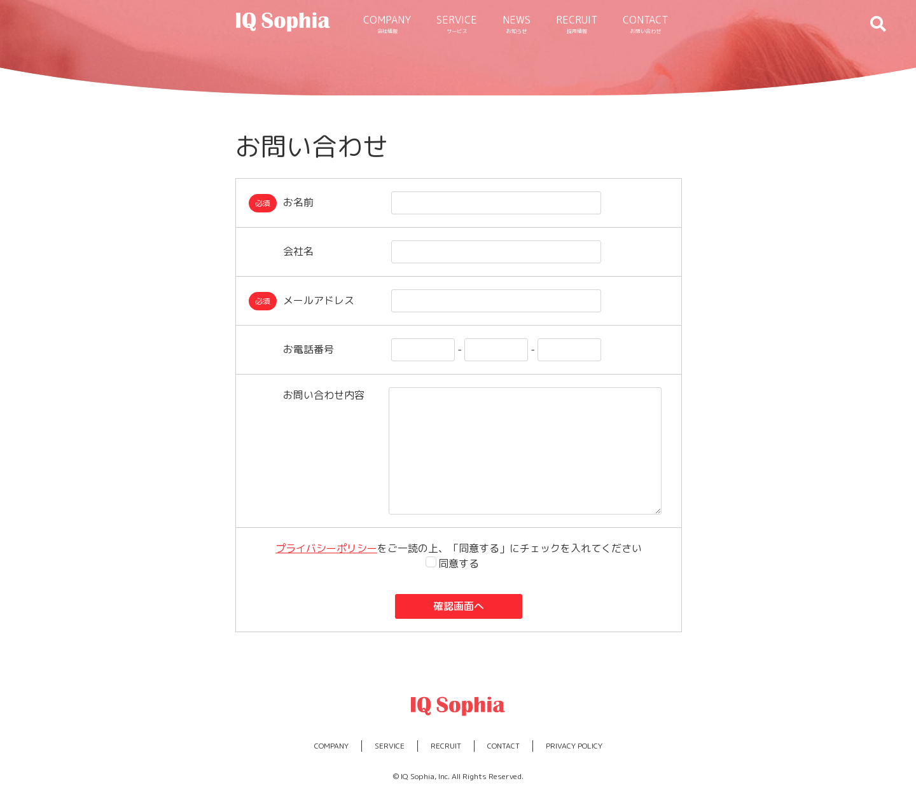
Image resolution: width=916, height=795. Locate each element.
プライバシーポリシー (326, 548)
